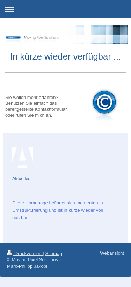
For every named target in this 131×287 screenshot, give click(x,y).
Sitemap (53, 253)
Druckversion (25, 253)
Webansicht (112, 253)
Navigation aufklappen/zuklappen (65, 9)
